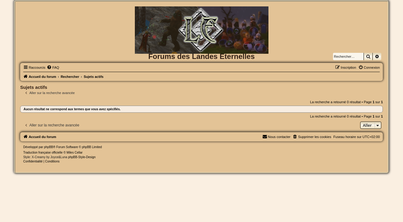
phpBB (48, 147)
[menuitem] (53, 67)
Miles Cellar (75, 152)
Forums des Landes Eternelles (201, 56)
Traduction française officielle (43, 152)
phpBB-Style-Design (82, 157)
